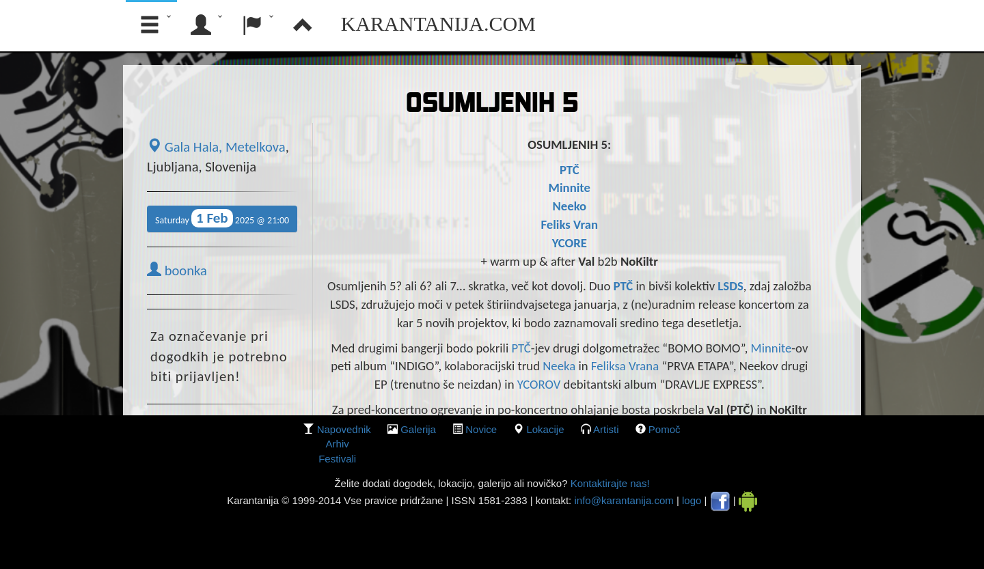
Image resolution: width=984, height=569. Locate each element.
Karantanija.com (438, 23)
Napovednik (344, 429)
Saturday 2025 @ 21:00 (222, 218)
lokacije (545, 429)
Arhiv (337, 443)
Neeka (559, 366)
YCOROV (540, 384)
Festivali (337, 458)
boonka (177, 270)
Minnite (569, 187)
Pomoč (664, 429)
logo (691, 500)
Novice (481, 429)
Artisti (606, 429)
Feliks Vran (569, 224)
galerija (418, 429)
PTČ (569, 170)
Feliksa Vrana (625, 366)
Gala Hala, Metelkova (216, 147)
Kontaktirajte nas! (608, 483)
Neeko (569, 206)
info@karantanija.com (623, 500)
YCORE (569, 243)
